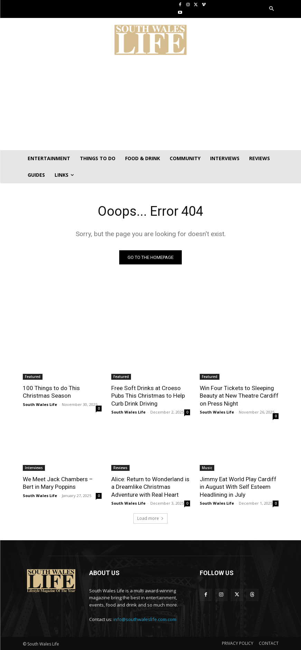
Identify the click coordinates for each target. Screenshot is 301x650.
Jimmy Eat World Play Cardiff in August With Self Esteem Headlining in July (238, 487)
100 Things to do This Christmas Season (51, 392)
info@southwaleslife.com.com (144, 619)
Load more (150, 518)
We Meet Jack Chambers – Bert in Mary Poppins (58, 483)
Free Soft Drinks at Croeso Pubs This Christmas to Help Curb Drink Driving (148, 396)
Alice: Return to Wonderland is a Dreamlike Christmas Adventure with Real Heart (150, 487)
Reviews (120, 467)
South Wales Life (40, 404)
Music (207, 467)
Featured (32, 376)
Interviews (34, 467)
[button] (271, 9)
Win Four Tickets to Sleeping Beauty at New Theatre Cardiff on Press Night (239, 396)
